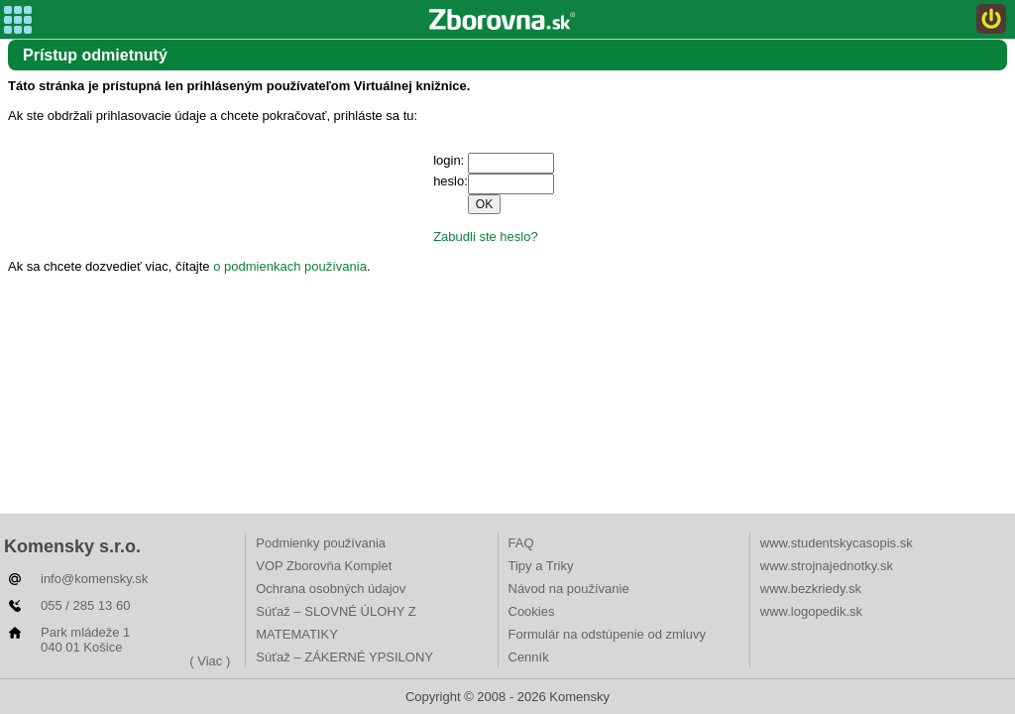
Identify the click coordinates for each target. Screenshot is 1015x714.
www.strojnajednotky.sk (826, 565)
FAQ (521, 543)
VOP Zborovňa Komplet (324, 565)
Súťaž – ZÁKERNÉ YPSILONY (344, 657)
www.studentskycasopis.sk (836, 543)
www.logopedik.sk (811, 611)
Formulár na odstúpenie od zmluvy (607, 634)
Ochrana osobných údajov (330, 588)
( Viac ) (209, 661)
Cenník (528, 657)
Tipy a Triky (541, 565)
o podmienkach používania (290, 266)
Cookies (531, 611)
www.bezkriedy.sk (810, 588)
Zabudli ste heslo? (485, 236)
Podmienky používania (321, 543)
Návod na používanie (568, 588)
